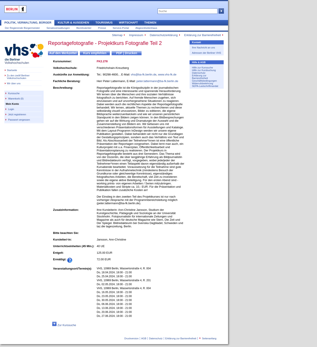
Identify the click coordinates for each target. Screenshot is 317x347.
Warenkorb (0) (16, 98)
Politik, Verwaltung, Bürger (27, 22)
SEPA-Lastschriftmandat (205, 86)
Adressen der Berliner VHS (206, 52)
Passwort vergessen (19, 119)
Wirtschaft (128, 22)
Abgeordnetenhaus (146, 27)
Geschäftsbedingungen (204, 80)
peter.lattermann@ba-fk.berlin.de (157, 81)
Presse (102, 27)
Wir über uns (13, 83)
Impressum (136, 35)
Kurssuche (14, 93)
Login (11, 109)
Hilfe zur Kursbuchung (204, 70)
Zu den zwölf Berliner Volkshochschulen (18, 76)
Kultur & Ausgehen (73, 22)
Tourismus (104, 22)
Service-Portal (121, 27)
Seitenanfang (207, 338)
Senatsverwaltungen (58, 27)
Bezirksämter (83, 27)
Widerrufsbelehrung (202, 83)
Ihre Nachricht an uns (203, 47)
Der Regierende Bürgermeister (22, 27)
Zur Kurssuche (66, 325)
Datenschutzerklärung (163, 35)
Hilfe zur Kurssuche (202, 67)
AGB (143, 338)
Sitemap (117, 35)
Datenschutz (198, 73)
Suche (220, 11)
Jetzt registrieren (17, 114)
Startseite (12, 70)
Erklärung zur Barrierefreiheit (202, 35)
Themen (150, 22)
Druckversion (131, 338)
